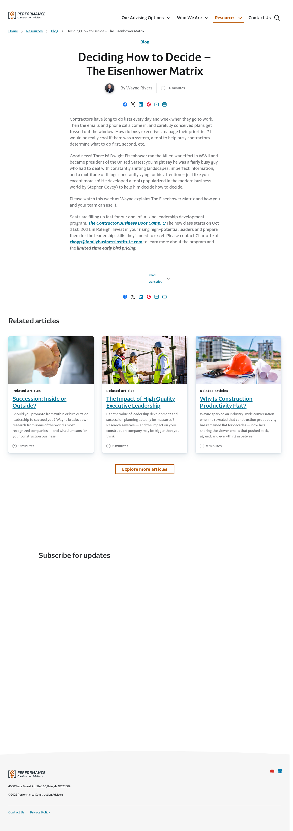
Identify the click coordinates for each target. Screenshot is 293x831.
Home (13, 31)
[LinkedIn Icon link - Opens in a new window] (280, 771)
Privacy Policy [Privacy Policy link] (40, 812)
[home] (26, 14)
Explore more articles (144, 577)
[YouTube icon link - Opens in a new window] (272, 771)
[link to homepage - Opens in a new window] (127, 223)
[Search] (277, 18)
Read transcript (55, 389)
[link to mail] (106, 242)
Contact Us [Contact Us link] (16, 812)
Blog (54, 31)
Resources (34, 31)
